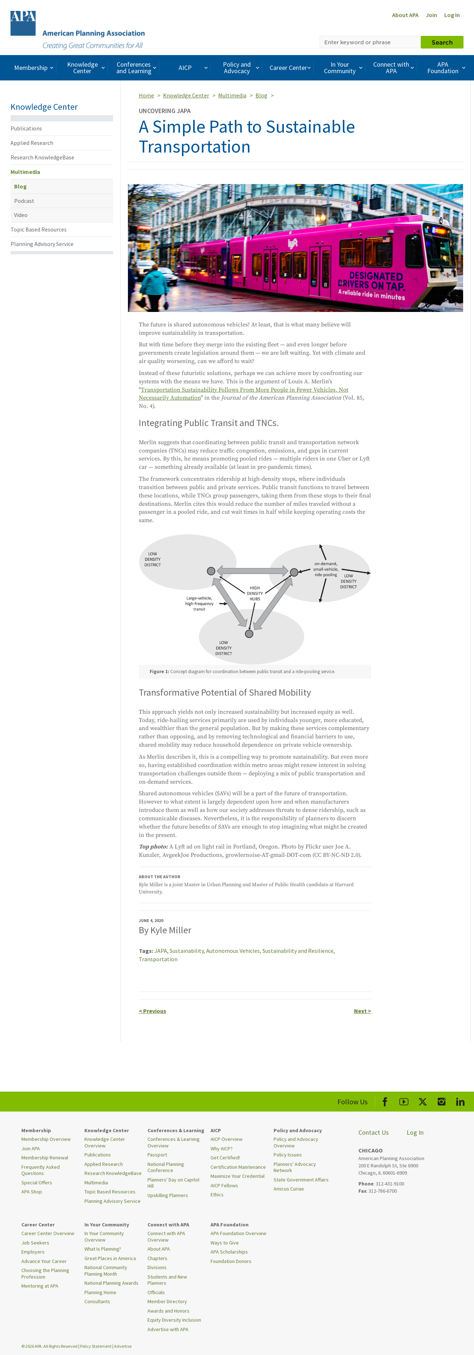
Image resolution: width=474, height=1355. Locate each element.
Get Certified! (225, 1157)
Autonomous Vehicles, (234, 950)
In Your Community (344, 67)
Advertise (123, 1346)
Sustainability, (188, 950)
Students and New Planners (167, 1280)
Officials (156, 1292)
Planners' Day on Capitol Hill (173, 1182)
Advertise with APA (167, 1329)
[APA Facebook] (385, 1100)
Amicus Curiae (289, 1188)
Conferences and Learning (137, 67)
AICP (194, 67)
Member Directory (167, 1301)
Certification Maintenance (238, 1167)
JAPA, (162, 950)
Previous (152, 1010)
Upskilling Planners (167, 1195)
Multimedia (25, 171)
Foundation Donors (231, 1261)
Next (362, 1010)
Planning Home (100, 1292)
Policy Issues (288, 1154)
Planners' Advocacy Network (295, 1167)
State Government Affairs (301, 1179)
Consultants (97, 1301)
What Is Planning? (102, 1249)
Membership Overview (46, 1139)
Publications (26, 128)
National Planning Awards (111, 1283)
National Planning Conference (165, 1167)
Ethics (217, 1194)
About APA (405, 14)
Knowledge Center (87, 67)
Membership (34, 67)
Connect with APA (394, 67)
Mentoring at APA (39, 1286)
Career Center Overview (47, 1233)
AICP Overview (226, 1139)
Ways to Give (225, 1242)
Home (146, 95)
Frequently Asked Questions (40, 1170)
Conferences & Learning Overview (173, 1142)
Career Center (291, 67)
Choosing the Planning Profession (45, 1273)
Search (442, 42)
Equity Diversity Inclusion (174, 1320)
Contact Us (373, 1132)
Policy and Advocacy (242, 67)
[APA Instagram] (441, 1100)
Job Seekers (35, 1242)
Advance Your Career (44, 1261)
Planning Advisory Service (42, 243)
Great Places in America (110, 1258)
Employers (33, 1251)
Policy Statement (96, 1346)
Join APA (30, 1148)
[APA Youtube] (404, 1100)
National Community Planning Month (105, 1270)
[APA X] (423, 1100)
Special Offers (36, 1182)
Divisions (157, 1267)
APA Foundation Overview (238, 1233)
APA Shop (31, 1191)
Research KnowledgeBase (42, 157)
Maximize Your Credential (238, 1176)
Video (21, 214)
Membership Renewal (44, 1157)
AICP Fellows (224, 1185)
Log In (452, 14)
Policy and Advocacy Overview (296, 1142)
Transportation (158, 959)
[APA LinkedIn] (460, 1100)
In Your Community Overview (104, 1236)
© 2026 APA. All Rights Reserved (49, 1346)
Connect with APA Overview (166, 1236)
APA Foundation (447, 67)
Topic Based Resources (39, 229)
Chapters (157, 1258)
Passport (157, 1154)
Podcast (24, 200)
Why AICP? (222, 1148)
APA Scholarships (229, 1251)
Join (431, 14)
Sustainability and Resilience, (298, 950)
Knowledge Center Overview (104, 1142)
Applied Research (32, 142)
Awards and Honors (168, 1311)
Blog (20, 186)
